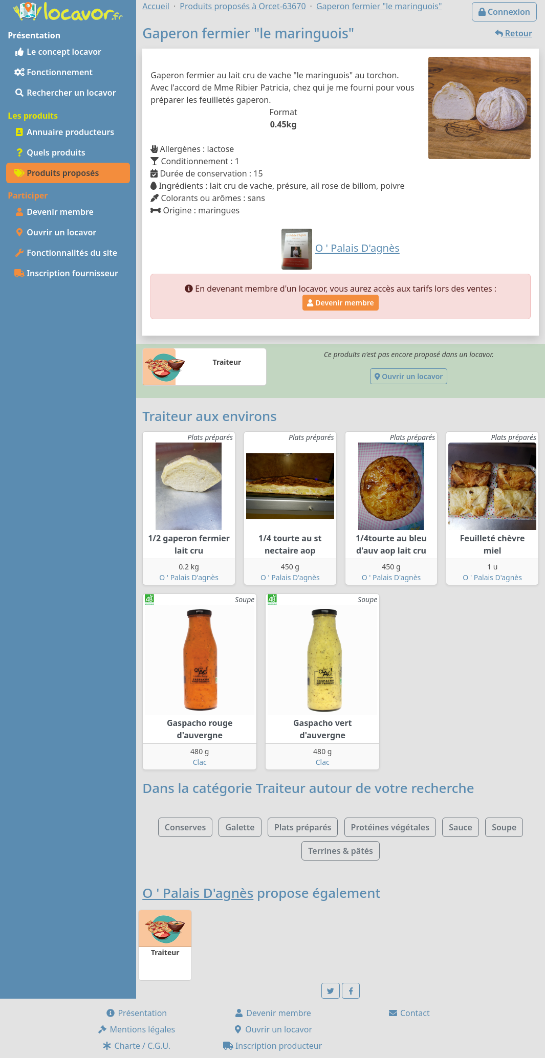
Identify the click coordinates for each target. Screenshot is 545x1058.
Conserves (185, 827)
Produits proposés (56, 173)
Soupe (504, 827)
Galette (239, 827)
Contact (409, 1013)
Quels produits (49, 152)
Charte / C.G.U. (136, 1045)
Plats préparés (303, 827)
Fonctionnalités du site (65, 252)
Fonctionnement (53, 72)
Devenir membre (54, 211)
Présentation (136, 1013)
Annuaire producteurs (64, 132)
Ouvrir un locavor (55, 232)
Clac (200, 762)
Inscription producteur (272, 1045)
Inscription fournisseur (66, 273)
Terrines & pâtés (340, 850)
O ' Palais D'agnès (189, 577)
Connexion (504, 11)
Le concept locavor (57, 51)
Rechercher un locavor (65, 92)
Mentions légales (136, 1029)
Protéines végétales (390, 827)
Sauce (460, 827)
